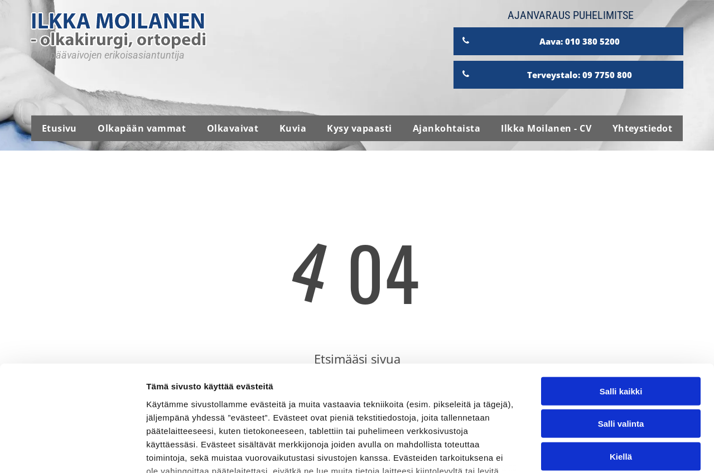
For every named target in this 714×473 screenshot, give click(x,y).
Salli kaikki (621, 300)
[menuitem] (59, 128)
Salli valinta (621, 333)
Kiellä (621, 365)
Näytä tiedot (596, 451)
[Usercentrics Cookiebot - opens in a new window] (72, 451)
